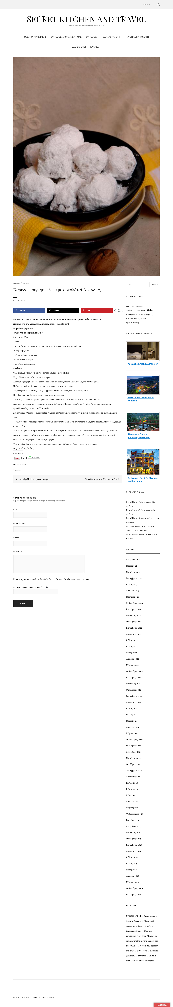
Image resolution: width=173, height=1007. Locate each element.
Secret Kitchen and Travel (86, 18)
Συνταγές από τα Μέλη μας (66, 36)
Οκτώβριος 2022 (133, 621)
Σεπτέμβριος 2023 (134, 578)
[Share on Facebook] (29, 310)
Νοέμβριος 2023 (133, 571)
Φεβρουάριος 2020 (134, 813)
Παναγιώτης (130, 510)
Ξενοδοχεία (142, 950)
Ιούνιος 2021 (131, 714)
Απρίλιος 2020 (132, 801)
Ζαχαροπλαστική (112, 36)
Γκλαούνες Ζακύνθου (134, 306)
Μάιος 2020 (131, 795)
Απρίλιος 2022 (132, 658)
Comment (17, 552)
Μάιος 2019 (131, 869)
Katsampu (50, 997)
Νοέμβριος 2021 (133, 683)
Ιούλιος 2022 (132, 640)
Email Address (20, 523)
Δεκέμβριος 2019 (133, 826)
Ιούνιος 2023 (131, 584)
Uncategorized (133, 915)
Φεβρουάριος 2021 (134, 739)
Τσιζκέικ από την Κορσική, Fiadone (140, 310)
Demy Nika (20, 301)
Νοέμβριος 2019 (133, 832)
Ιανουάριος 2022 (133, 677)
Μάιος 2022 (131, 652)
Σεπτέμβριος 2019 (134, 844)
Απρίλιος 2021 (132, 727)
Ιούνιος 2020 (132, 789)
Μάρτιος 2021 (132, 733)
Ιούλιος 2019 (131, 857)
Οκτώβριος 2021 (133, 689)
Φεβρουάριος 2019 (134, 888)
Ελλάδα (95, 46)
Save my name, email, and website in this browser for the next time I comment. (53, 579)
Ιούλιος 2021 (131, 708)
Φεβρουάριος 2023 (134, 603)
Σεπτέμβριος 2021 (134, 696)
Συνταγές (92, 36)
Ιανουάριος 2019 (133, 894)
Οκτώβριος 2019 (133, 838)
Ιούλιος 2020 (132, 782)
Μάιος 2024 (131, 565)
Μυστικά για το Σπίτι (138, 36)
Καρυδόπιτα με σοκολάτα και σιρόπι (102, 479)
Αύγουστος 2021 (133, 702)
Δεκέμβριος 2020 (134, 751)
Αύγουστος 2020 (133, 776)
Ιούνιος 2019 (131, 863)
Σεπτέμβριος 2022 (134, 627)
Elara (15, 997)
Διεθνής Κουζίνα (133, 920)
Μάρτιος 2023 (132, 596)
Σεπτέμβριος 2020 (134, 770)
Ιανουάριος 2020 (133, 820)
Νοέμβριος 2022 (133, 615)
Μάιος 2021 (131, 720)
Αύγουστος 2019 (133, 851)
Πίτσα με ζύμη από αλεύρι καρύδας (139, 314)
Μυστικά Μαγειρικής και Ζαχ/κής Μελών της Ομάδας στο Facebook (142, 940)
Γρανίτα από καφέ (133, 322)
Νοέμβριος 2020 (133, 758)
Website (17, 537)
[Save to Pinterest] (97, 310)
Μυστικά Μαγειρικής (35, 36)
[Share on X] (63, 310)
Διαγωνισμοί (79, 46)
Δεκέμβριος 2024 (134, 559)
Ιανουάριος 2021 (133, 745)
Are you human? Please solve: (35, 590)
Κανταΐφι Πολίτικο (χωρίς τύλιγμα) (32, 479)
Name (16, 509)
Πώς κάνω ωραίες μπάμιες (136, 318)
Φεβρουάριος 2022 (134, 671)
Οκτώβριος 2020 (133, 764)
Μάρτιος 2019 (132, 882)
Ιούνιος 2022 (132, 646)
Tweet (24, 457)
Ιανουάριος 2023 (133, 609)
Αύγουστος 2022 (133, 634)
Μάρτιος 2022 (132, 665)
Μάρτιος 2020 (132, 807)
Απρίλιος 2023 (132, 590)
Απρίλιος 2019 (132, 875)
